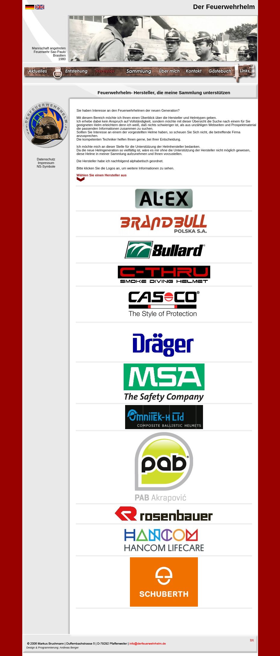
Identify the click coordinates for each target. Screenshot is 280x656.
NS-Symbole (46, 166)
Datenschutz (46, 159)
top (252, 639)
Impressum (46, 163)
